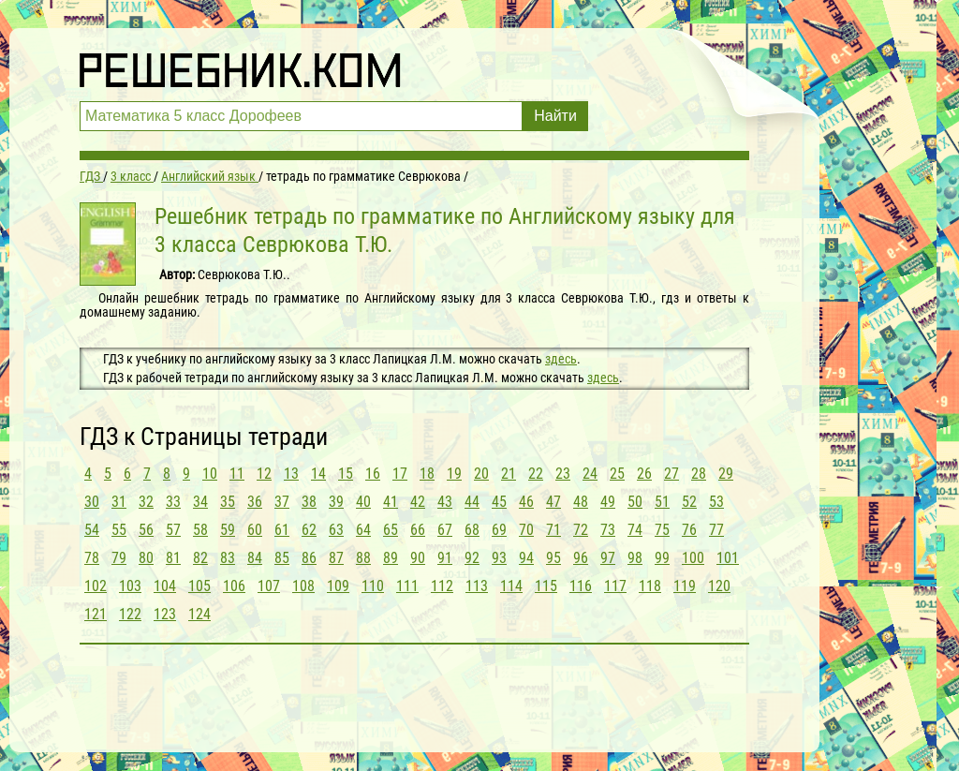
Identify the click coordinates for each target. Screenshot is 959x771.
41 (390, 502)
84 (254, 558)
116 (580, 586)
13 (291, 473)
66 (417, 530)
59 (227, 530)
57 (173, 530)
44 (472, 502)
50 (634, 502)
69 (499, 530)
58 (200, 530)
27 (671, 473)
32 (146, 502)
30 (91, 502)
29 (725, 473)
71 (553, 530)
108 (303, 586)
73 (607, 530)
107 (269, 586)
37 (281, 502)
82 (200, 558)
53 (716, 502)
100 (693, 558)
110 (372, 586)
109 (338, 586)
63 (336, 530)
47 (553, 502)
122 (130, 614)
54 (91, 530)
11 (236, 473)
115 (546, 586)
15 (345, 473)
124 (199, 614)
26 (644, 473)
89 (390, 558)
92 (472, 558)
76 (689, 530)
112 (442, 586)
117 (615, 586)
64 (363, 530)
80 (146, 558)
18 (427, 473)
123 (165, 614)
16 (372, 473)
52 (689, 502)
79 (118, 558)
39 (336, 502)
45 (499, 502)
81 (173, 558)
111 (407, 586)
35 (227, 502)
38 (309, 502)
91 (444, 558)
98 (634, 558)
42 (417, 502)
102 (95, 586)
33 (173, 502)
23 (562, 473)
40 (363, 502)
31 (118, 502)
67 (444, 530)
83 (227, 558)
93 (499, 558)
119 (684, 586)
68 (472, 530)
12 (264, 473)
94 (526, 558)
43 (444, 502)
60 (254, 530)
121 (95, 614)
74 (634, 530)
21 (508, 473)
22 (535, 473)
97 (607, 558)
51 (662, 502)
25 (617, 473)
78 (91, 558)
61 (281, 530)
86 (309, 558)
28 (698, 473)
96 (580, 558)
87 (336, 558)
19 (454, 473)
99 (662, 558)
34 (200, 502)
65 (390, 530)
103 (130, 586)
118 (650, 586)
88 (363, 558)
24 (590, 473)
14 (318, 473)
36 (254, 502)
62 (309, 530)
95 (553, 558)
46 (526, 502)
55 (118, 530)
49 (607, 502)
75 (662, 530)
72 (580, 530)
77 (716, 530)
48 (580, 502)
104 (165, 586)
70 (526, 530)
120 (719, 586)
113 (476, 586)
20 (481, 473)
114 (511, 586)
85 (281, 558)
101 (727, 558)
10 (209, 473)
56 (146, 530)
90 (417, 558)
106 (234, 586)
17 (399, 473)
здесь (561, 358)
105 (199, 586)
